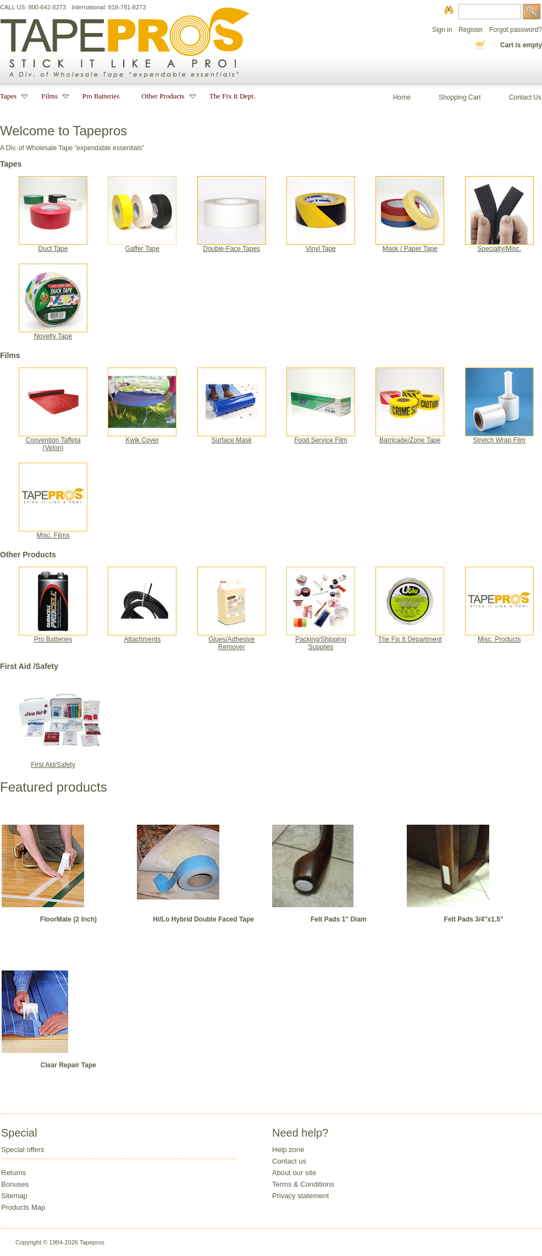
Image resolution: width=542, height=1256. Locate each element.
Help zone (288, 1149)
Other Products (164, 96)
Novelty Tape (53, 333)
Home (402, 97)
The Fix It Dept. (232, 96)
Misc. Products (499, 636)
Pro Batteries (53, 636)
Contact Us (525, 97)
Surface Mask (231, 437)
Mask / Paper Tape (409, 246)
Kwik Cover (142, 437)
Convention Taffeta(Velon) (53, 441)
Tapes (9, 96)
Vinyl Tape (320, 246)
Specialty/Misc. (499, 246)
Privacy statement (300, 1196)
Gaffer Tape (142, 246)
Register (470, 30)
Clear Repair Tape (68, 1065)
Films (50, 96)
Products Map (23, 1207)
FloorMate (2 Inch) (68, 919)
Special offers (23, 1149)
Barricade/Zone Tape (409, 437)
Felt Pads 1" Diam (339, 919)
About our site (294, 1173)
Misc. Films (53, 532)
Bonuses (15, 1184)
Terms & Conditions (303, 1184)
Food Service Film (320, 437)
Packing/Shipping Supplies (320, 640)
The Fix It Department (409, 636)
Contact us (289, 1161)
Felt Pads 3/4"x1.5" (474, 919)
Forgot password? (515, 30)
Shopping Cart (460, 97)
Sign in (442, 30)
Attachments (142, 636)
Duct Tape (53, 246)
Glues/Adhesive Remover (231, 640)
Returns (13, 1173)
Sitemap (14, 1196)
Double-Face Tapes (231, 246)
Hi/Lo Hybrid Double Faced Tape (203, 919)
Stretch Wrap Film (499, 437)
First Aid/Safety (60, 762)
